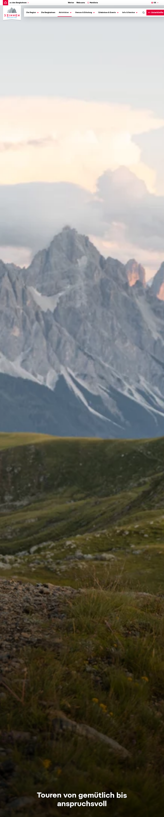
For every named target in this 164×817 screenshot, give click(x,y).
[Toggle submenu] (32, 12)
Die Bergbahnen (48, 12)
